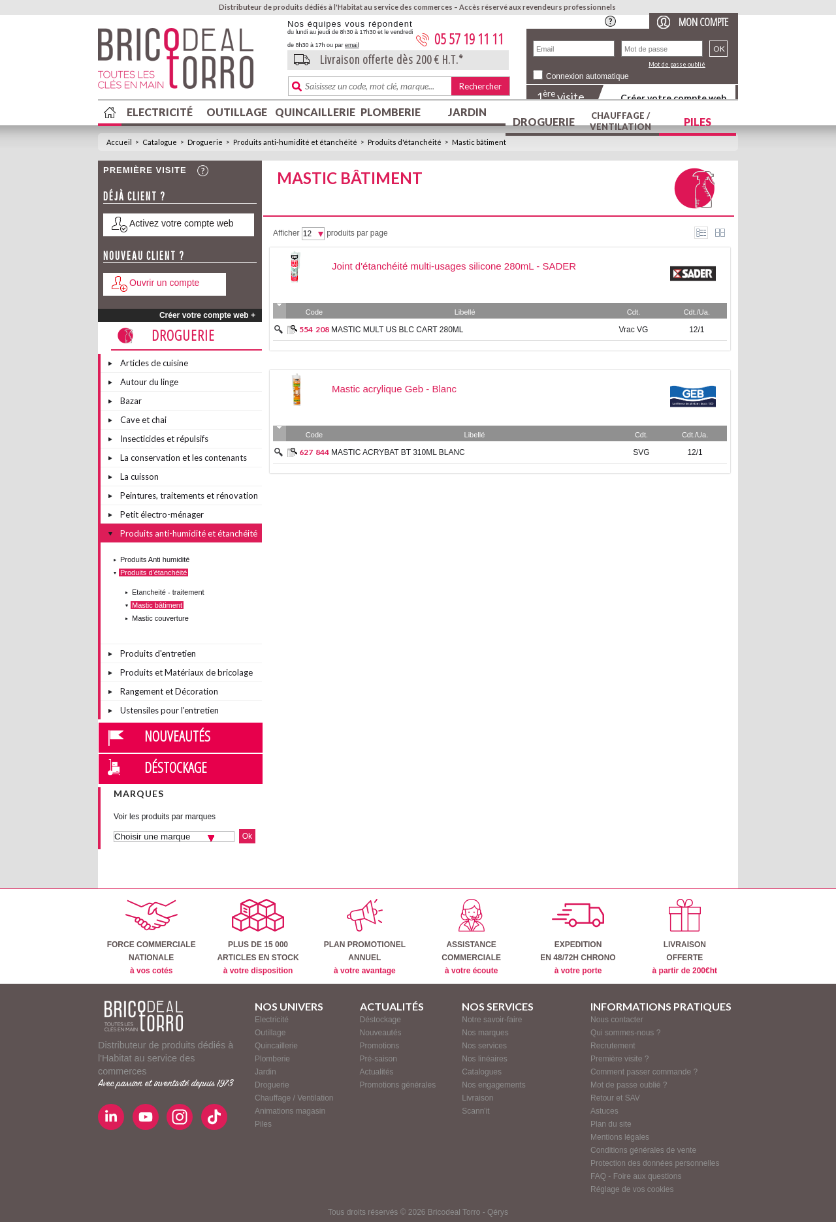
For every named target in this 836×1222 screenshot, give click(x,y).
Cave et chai (143, 420)
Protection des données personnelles (654, 1163)
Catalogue (159, 142)
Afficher (286, 233)
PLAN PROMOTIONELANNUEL (365, 937)
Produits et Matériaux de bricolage (186, 672)
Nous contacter (616, 1019)
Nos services (484, 1045)
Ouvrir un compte (164, 282)
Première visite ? (619, 1058)
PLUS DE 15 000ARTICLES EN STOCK (257, 937)
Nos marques (485, 1032)
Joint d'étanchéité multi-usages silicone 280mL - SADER (454, 266)
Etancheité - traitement (168, 592)
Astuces (604, 1111)
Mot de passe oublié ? (628, 1084)
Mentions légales (619, 1137)
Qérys (497, 1212)
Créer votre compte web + (207, 315)
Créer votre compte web (673, 97)
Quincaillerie (313, 112)
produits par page (357, 233)
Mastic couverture (160, 618)
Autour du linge (149, 382)
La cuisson (139, 476)
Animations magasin (290, 1111)
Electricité (160, 112)
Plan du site (611, 1124)
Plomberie (391, 112)
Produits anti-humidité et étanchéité (295, 142)
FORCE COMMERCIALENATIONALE (151, 937)
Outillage (236, 112)
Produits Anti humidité (154, 559)
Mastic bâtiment (479, 142)
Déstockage (175, 767)
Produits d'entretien (158, 653)
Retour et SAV (615, 1098)
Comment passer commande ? (644, 1071)
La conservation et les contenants (183, 457)
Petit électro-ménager (162, 514)
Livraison (477, 1098)
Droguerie (544, 122)
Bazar (131, 401)
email (352, 45)
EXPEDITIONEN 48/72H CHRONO (577, 937)
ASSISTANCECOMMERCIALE (471, 937)
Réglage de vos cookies (631, 1189)
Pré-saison (378, 1058)
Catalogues (482, 1071)
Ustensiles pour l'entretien (169, 710)
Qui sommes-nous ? (625, 1032)
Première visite (145, 170)
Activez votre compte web (181, 223)
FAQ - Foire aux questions (635, 1176)
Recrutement (612, 1045)
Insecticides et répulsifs (164, 438)
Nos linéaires (484, 1058)
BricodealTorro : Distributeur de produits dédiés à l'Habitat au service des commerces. (188, 62)
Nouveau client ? (144, 255)
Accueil (119, 142)
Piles (697, 122)
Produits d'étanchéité (405, 142)
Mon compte (703, 21)
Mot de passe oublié (677, 64)
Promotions (380, 1045)
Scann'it (475, 1111)
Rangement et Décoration (169, 691)
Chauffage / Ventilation (620, 121)
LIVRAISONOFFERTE (684, 937)
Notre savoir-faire (492, 1019)
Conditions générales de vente (643, 1150)
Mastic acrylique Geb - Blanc (394, 388)
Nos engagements (493, 1084)
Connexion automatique (587, 76)
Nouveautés (177, 735)
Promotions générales (398, 1084)
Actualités (377, 1071)
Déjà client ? (134, 196)
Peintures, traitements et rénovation (189, 495)
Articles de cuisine (154, 363)
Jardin (467, 112)
